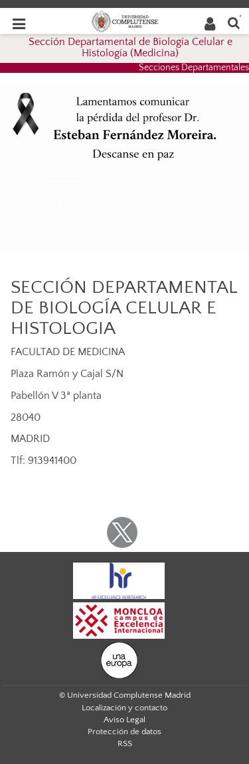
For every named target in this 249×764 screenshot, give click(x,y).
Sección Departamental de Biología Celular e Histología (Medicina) (130, 48)
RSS (125, 743)
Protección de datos (124, 731)
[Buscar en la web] (234, 22)
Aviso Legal (124, 719)
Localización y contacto (124, 707)
